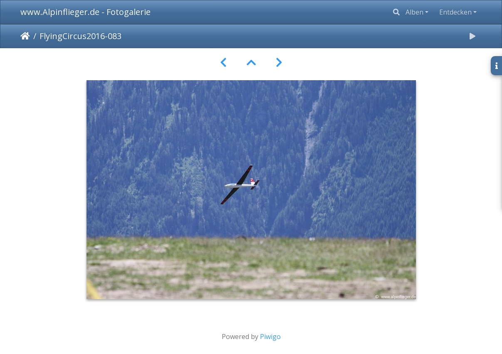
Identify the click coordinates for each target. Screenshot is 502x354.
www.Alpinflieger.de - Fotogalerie (85, 11)
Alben (414, 12)
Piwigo (270, 336)
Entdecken (455, 12)
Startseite (25, 36)
